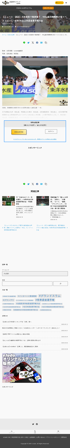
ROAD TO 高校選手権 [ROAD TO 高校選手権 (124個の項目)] (9, 296)
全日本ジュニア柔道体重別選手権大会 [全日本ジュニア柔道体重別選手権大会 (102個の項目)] (52, 303)
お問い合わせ (40, 437)
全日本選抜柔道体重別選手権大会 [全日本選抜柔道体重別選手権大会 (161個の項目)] (53, 307)
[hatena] (42, 42)
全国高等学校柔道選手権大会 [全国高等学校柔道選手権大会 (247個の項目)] (28, 304)
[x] (33, 42)
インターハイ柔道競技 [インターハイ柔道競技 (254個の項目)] (28, 296)
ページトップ (11, 431)
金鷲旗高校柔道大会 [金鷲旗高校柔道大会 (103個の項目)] (46, 310)
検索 (3, 280)
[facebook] (37, 42)
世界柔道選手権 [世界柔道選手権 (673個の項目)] (45, 300)
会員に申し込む (48, 8)
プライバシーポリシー (53, 437)
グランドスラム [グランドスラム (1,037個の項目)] (51, 295)
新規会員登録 (18, 132)
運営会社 (64, 437)
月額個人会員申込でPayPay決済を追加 (17, 8)
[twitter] (28, 42)
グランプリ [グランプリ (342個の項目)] (9, 300)
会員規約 (32, 437)
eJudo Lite (6, 437)
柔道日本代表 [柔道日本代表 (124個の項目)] (7, 310)
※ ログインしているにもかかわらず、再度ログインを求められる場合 (35, 139)
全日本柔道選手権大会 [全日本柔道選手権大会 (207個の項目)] (31, 307)
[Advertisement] (35, 166)
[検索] (60, 283)
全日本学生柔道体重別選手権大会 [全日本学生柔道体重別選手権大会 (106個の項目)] (12, 307)
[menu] (66, 2)
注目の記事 (7, 26)
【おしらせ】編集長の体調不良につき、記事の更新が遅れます (21, 340)
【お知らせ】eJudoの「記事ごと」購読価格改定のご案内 (20, 346)
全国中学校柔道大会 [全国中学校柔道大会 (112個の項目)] (9, 303)
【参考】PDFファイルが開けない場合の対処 (16, 334)
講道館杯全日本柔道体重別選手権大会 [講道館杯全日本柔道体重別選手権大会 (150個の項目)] (26, 310)
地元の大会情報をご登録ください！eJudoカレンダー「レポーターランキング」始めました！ (31, 328)
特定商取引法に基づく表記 (20, 437)
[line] (24, 42)
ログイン (59, 2)
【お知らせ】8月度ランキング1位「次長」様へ (16, 322)
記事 (12, 26)
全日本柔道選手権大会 (23, 26)
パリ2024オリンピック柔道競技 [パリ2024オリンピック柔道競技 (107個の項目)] (25, 300)
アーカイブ (5, 270)
